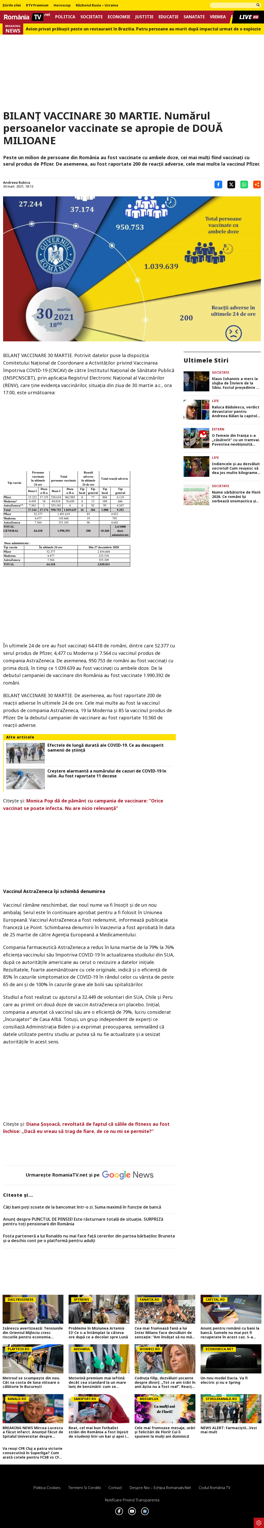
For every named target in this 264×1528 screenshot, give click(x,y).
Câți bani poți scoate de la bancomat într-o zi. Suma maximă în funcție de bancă (82, 1207)
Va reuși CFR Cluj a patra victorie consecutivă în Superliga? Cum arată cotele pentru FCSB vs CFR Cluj (32, 1452)
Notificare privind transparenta (132, 1500)
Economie (119, 16)
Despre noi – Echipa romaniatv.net (160, 1487)
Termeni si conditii (84, 1487)
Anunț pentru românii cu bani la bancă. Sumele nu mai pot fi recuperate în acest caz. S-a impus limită (230, 1332)
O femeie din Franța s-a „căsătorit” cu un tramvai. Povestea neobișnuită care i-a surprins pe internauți (236, 439)
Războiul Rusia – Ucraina (97, 5)
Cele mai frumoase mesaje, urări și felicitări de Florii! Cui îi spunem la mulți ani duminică (165, 1432)
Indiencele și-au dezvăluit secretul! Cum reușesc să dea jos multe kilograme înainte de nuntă (236, 468)
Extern (218, 429)
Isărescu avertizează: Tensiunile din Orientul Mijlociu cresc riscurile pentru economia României (33, 1332)
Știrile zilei (12, 5)
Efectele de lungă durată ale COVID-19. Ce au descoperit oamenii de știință (105, 748)
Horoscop (62, 5)
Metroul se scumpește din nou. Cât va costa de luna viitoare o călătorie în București (31, 1382)
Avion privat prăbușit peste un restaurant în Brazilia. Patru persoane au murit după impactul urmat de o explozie (143, 29)
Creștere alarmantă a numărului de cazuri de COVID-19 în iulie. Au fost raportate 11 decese (106, 773)
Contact (115, 1487)
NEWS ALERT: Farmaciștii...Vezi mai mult (229, 1430)
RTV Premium (37, 5)
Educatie (168, 16)
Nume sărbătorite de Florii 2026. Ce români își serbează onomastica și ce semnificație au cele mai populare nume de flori (236, 496)
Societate (91, 16)
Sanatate (194, 16)
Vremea (218, 16)
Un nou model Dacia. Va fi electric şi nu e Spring (224, 1380)
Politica (65, 16)
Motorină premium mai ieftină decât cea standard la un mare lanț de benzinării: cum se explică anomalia (97, 1382)
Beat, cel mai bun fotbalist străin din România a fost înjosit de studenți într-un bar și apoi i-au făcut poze (98, 1432)
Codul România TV (214, 1487)
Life (215, 401)
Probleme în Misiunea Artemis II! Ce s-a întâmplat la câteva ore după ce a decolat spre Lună (98, 1332)
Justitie (144, 16)
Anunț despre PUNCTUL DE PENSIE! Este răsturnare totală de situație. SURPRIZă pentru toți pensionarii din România (83, 1221)
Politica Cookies (47, 1487)
